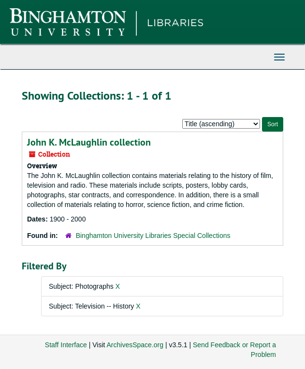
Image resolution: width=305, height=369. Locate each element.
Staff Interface (66, 345)
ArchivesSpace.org (135, 345)
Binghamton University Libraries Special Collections (153, 235)
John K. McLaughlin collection (89, 142)
